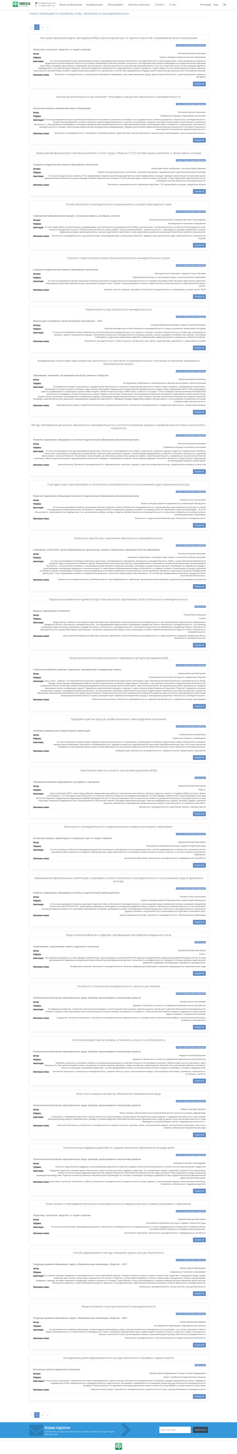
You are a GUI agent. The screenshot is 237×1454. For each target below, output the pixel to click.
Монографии (115, 4)
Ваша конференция (70, 4)
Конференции (94, 4)
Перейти (199, 84)
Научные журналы (139, 4)
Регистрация (205, 5)
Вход (216, 5)
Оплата (159, 4)
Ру (225, 5)
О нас (172, 4)
